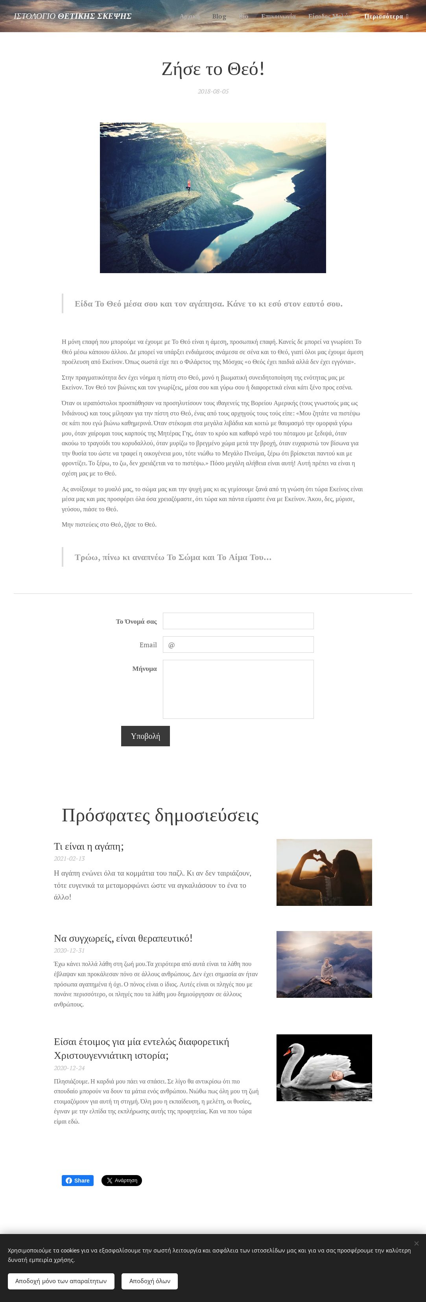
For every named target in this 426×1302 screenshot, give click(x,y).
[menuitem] (184, 16)
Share (78, 1180)
